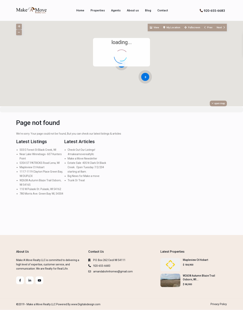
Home (80, 10)
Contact (162, 10)
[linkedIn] (30, 280)
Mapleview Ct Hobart (32, 167)
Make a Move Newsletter (82, 158)
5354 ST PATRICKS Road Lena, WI (40, 162)
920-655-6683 (214, 10)
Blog (148, 10)
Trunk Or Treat (76, 180)
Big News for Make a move (83, 175)
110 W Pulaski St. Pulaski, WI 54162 (40, 189)
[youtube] (39, 280)
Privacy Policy (219, 304)
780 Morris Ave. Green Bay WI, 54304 (41, 193)
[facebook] (20, 280)
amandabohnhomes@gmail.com (113, 271)
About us (133, 10)
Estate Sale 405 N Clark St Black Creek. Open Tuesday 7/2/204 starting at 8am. (87, 167)
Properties (98, 10)
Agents (116, 10)
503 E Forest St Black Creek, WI (38, 149)
